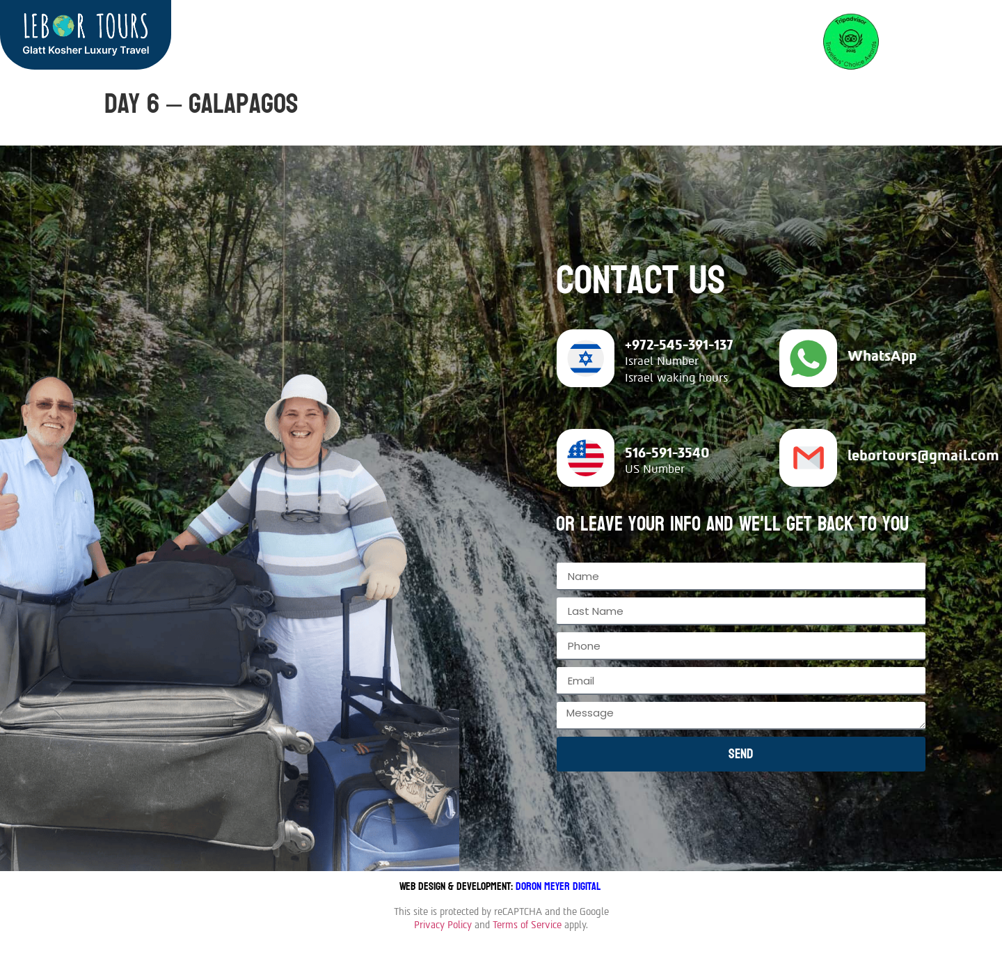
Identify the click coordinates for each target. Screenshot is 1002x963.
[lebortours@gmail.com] (808, 458)
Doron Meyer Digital (559, 886)
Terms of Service (527, 925)
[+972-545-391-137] (585, 358)
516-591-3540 (667, 452)
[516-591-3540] (585, 458)
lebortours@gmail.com (923, 455)
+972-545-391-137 (679, 344)
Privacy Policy (443, 925)
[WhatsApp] (808, 358)
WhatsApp (882, 355)
